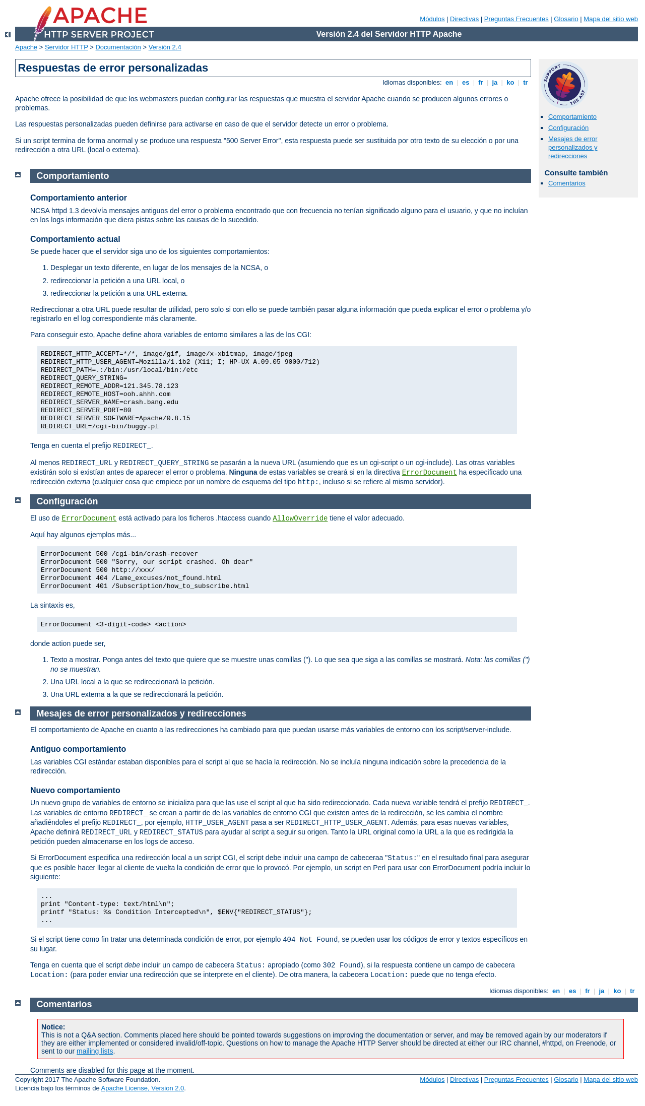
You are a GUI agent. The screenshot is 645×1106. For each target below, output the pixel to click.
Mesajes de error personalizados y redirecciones (573, 147)
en (449, 82)
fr (481, 82)
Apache (26, 47)
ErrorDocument (429, 473)
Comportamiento (572, 116)
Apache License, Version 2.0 (142, 1088)
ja (494, 82)
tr (526, 82)
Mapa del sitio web (611, 19)
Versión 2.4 (165, 47)
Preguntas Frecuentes (516, 19)
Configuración (568, 128)
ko (510, 82)
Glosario (566, 19)
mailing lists (95, 1051)
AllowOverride (300, 518)
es (465, 82)
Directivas (464, 19)
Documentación (118, 47)
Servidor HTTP (66, 47)
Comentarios (567, 183)
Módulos (432, 19)
